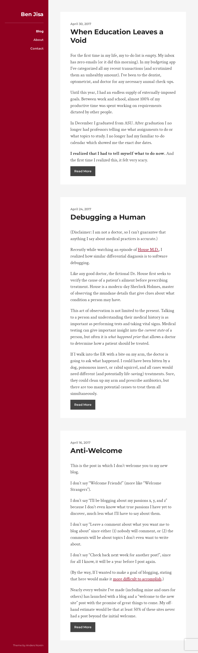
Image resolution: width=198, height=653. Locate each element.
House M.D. (148, 249)
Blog (40, 31)
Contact (37, 48)
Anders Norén (35, 645)
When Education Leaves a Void (116, 36)
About (38, 40)
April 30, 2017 (80, 24)
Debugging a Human (108, 217)
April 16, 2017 (80, 443)
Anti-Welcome (96, 450)
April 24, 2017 (80, 209)
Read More (82, 171)
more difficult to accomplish (137, 579)
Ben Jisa (32, 14)
